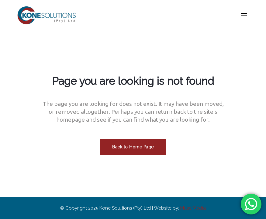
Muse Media (193, 208)
